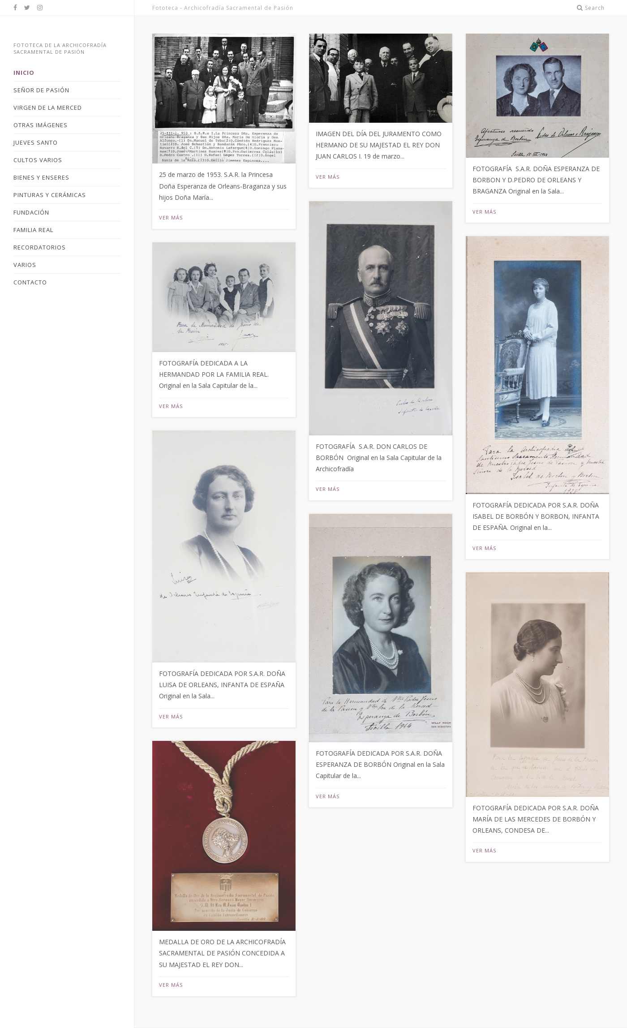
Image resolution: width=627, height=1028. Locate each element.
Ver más (171, 217)
